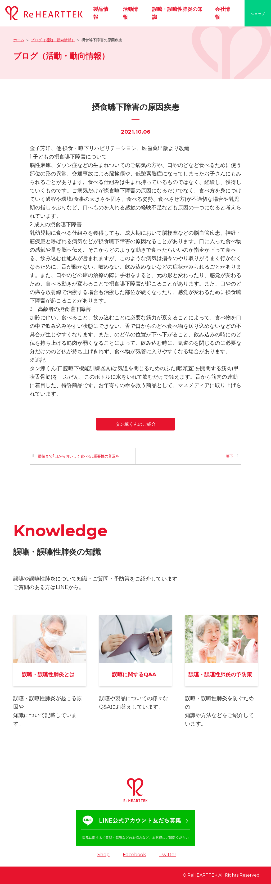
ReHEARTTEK (202, 875)
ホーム (18, 40)
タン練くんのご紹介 (135, 424)
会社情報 (222, 13)
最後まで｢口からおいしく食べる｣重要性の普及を (78, 456)
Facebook (134, 855)
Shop (103, 855)
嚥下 (229, 456)
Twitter (167, 855)
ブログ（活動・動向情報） (53, 40)
